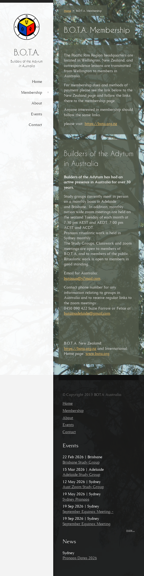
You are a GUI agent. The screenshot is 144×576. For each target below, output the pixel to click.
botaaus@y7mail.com (82, 278)
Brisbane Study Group (81, 462)
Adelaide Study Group (81, 474)
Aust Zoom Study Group (83, 486)
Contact (35, 124)
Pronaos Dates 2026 (80, 557)
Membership (31, 92)
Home (37, 81)
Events (36, 114)
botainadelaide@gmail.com (87, 313)
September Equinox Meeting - (88, 511)
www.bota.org (97, 353)
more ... (130, 530)
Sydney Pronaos (76, 499)
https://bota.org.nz (101, 123)
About (36, 103)
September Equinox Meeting (86, 523)
